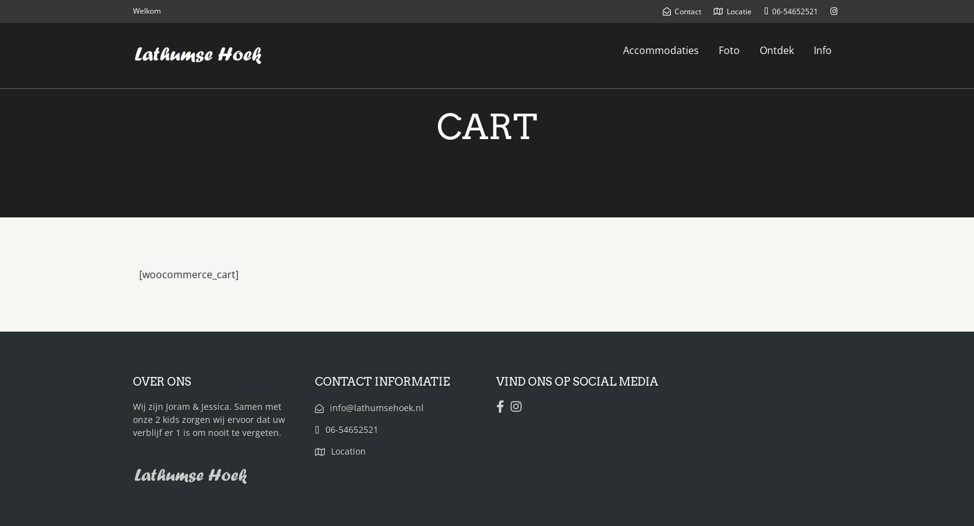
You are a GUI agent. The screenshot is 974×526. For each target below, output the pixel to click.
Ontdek (777, 50)
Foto (729, 50)
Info (823, 50)
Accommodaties (661, 50)
